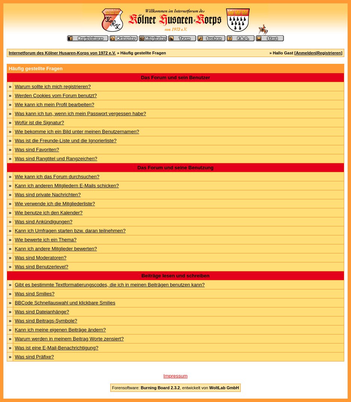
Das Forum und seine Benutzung (176, 167)
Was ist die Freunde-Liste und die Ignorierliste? (65, 140)
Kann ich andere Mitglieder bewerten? (56, 248)
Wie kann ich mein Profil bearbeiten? (54, 104)
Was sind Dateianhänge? (42, 312)
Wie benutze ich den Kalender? (48, 212)
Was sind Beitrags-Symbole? (46, 321)
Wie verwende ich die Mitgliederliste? (55, 203)
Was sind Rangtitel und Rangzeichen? (56, 158)
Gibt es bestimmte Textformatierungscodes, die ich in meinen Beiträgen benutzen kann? (109, 285)
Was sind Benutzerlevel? (41, 267)
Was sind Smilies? (34, 294)
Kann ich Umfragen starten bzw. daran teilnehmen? (70, 230)
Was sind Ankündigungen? (43, 221)
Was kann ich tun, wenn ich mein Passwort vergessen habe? (80, 113)
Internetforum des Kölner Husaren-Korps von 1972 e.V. (62, 53)
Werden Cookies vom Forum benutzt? (56, 95)
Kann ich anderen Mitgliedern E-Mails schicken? (66, 185)
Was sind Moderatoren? (40, 257)
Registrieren (329, 53)
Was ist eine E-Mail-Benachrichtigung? (56, 348)
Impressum (176, 376)
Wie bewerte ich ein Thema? (45, 239)
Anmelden (306, 53)
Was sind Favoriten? (37, 149)
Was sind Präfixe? (34, 357)
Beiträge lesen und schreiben (175, 276)
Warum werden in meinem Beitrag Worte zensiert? (69, 339)
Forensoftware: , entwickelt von (175, 387)
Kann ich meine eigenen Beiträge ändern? (60, 330)
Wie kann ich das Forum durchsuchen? (57, 176)
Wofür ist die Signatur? (39, 122)
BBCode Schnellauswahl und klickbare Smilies (65, 303)
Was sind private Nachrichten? (48, 194)
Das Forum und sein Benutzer (175, 77)
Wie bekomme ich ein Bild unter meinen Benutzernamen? (77, 131)
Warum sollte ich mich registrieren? (53, 86)
